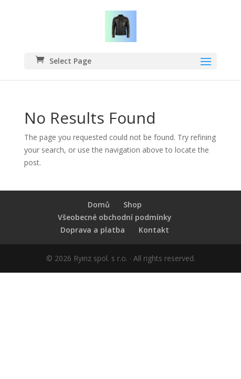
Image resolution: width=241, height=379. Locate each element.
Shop (132, 205)
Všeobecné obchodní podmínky (115, 217)
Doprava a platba (92, 230)
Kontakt (154, 230)
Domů (99, 205)
